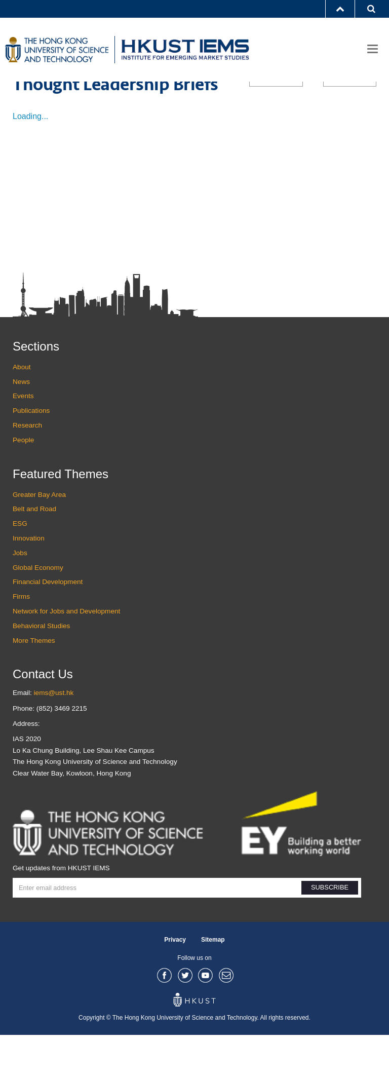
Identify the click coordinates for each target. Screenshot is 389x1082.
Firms (21, 643)
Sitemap (213, 986)
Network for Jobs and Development (66, 658)
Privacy (175, 986)
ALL (276, 126)
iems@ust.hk (54, 740)
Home (21, 98)
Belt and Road (34, 556)
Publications (60, 98)
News (21, 428)
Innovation (29, 585)
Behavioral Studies (41, 672)
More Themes (34, 687)
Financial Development (48, 629)
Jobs (20, 599)
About (22, 414)
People (23, 487)
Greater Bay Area (39, 541)
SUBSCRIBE (329, 934)
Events (23, 443)
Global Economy (38, 614)
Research (27, 472)
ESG (20, 570)
